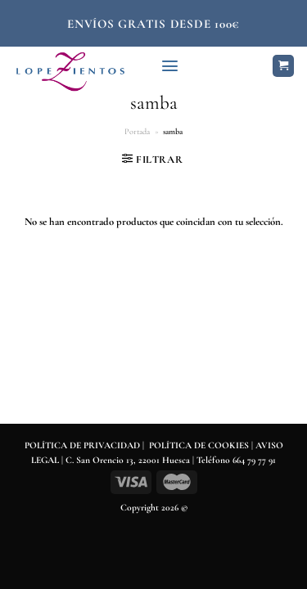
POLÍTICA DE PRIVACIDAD (82, 445)
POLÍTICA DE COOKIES (199, 445)
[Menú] (169, 66)
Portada (137, 132)
